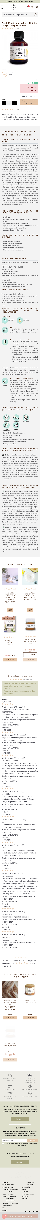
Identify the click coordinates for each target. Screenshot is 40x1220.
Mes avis (24, 1191)
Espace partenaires (8, 1187)
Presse (4, 1201)
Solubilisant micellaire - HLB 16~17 (30, 641)
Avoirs (24, 1182)
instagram (37, 1205)
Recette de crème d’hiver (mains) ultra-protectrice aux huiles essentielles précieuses (9, 597)
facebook (25, 1205)
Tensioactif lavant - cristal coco (30, 1002)
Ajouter (10, 660)
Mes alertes (25, 1189)
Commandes (26, 1180)
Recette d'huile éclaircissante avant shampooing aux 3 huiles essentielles (10, 1005)
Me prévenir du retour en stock (29, 102)
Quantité (4, 99)
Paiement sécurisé (10, 1086)
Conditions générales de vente (10, 1183)
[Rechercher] (17, 14)
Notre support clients (30, 1094)
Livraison (5, 1175)
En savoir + (20, 1119)
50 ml (4, 74)
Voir (10, 610)
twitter (29, 1205)
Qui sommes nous (7, 1180)
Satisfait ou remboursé (30, 1086)
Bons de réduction (28, 1187)
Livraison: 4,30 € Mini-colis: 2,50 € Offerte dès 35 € (30, 1078)
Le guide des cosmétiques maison (10, 642)
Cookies (4, 1203)
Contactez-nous (7, 1198)
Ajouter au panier (20, 1216)
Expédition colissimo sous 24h (10, 1077)
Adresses (25, 1184)
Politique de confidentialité (10, 1192)
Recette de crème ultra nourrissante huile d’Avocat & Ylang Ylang (30, 595)
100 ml (10, 74)
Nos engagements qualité (10, 1095)
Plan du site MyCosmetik (10, 1196)
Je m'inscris (32, 1141)
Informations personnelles (30, 1176)
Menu (2, 7)
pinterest (33, 1205)
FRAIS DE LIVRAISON (9, 1189)
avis (16, 28)
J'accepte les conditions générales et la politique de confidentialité (21, 1144)
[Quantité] (9, 103)
